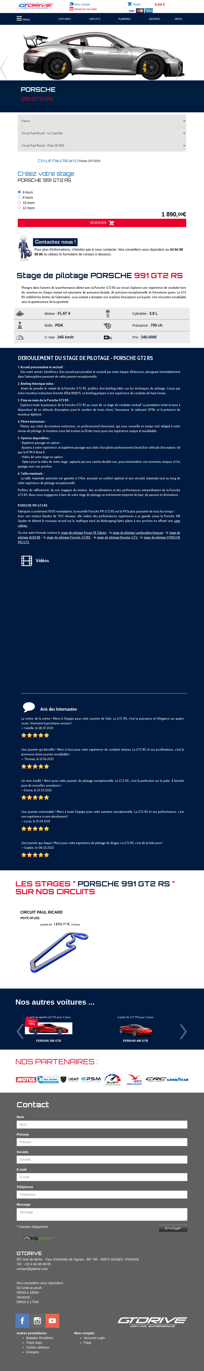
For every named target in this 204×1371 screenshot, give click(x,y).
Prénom (23, 1134)
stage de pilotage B (109, 537)
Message (24, 1204)
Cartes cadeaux (37, 1347)
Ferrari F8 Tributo (95, 532)
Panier (137, 4)
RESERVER (102, 223)
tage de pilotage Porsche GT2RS (69, 537)
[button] (15, 55)
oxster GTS (130, 537)
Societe (22, 1152)
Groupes (32, 1352)
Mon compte (80, 4)
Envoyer (173, 1228)
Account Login (94, 1338)
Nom (20, 1117)
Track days (34, 1343)
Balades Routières (39, 1338)
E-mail (22, 1169)
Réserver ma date (83, 9)
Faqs (87, 1343)
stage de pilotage (72, 532)
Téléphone (25, 1187)
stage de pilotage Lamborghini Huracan (138, 532)
